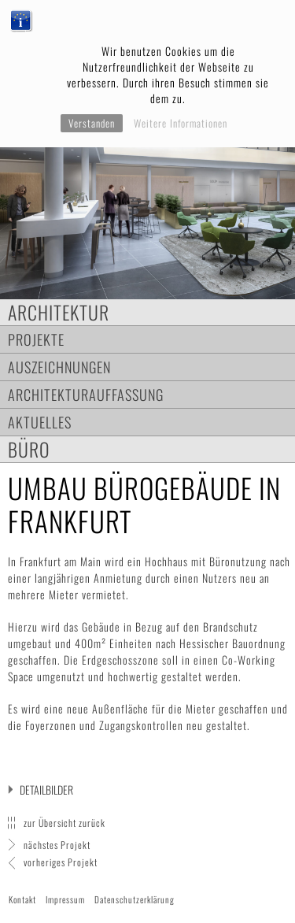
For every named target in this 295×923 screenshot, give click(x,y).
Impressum (65, 899)
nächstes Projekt (57, 844)
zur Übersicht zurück (64, 822)
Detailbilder (46, 789)
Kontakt (22, 899)
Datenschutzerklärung (134, 899)
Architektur (58, 312)
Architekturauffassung (86, 394)
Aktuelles (40, 421)
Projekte (36, 339)
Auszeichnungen (59, 366)
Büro (29, 449)
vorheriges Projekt (61, 862)
